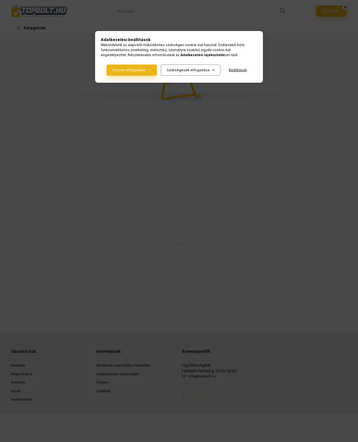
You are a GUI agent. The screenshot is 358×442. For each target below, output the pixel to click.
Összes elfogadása (128, 70)
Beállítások (238, 70)
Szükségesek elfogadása (188, 70)
